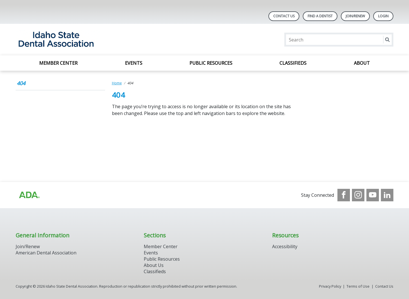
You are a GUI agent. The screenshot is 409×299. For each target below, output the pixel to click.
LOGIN (383, 16)
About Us (154, 265)
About (362, 63)
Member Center (58, 63)
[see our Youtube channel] (372, 195)
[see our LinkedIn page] (387, 195)
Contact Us (284, 16)
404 (21, 83)
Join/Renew (355, 16)
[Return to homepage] (89, 40)
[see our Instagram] (358, 195)
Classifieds (292, 63)
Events (133, 63)
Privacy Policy (330, 286)
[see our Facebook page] (343, 195)
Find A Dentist (320, 16)
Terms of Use (358, 286)
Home (117, 83)
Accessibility (284, 246)
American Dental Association (46, 253)
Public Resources (210, 63)
